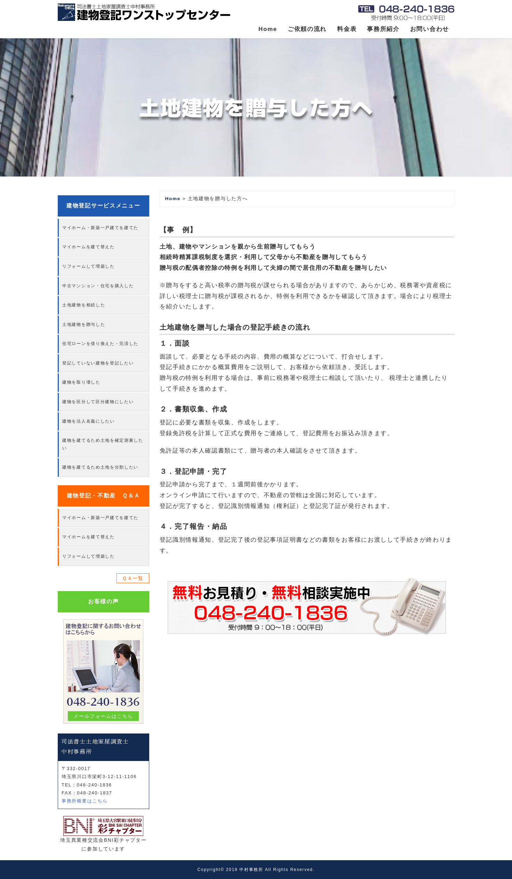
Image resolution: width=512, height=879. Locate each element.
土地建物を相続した (83, 305)
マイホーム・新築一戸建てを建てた (100, 227)
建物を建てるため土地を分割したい (100, 467)
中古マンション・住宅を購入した (98, 285)
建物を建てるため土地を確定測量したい (102, 444)
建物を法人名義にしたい (88, 421)
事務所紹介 (383, 29)
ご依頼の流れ (307, 29)
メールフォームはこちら (103, 716)
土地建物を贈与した (83, 324)
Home (267, 29)
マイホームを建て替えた (88, 246)
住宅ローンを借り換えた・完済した (100, 343)
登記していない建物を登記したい (98, 363)
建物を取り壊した (81, 382)
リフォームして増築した (88, 266)
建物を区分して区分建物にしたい (98, 401)
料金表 (347, 29)
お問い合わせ (429, 29)
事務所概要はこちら (84, 800)
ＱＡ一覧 (133, 578)
